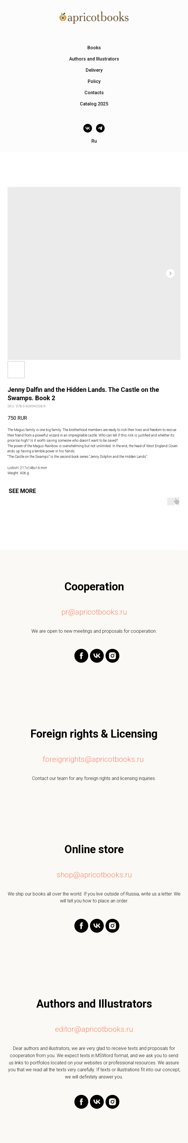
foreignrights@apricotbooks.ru (93, 759)
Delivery (94, 70)
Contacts (94, 92)
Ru (94, 141)
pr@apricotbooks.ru (94, 612)
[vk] (87, 128)
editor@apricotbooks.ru (94, 1029)
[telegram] (100, 128)
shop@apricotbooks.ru (94, 874)
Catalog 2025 (94, 104)
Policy (94, 81)
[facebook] (81, 661)
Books (94, 47)
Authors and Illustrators (94, 59)
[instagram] (112, 661)
